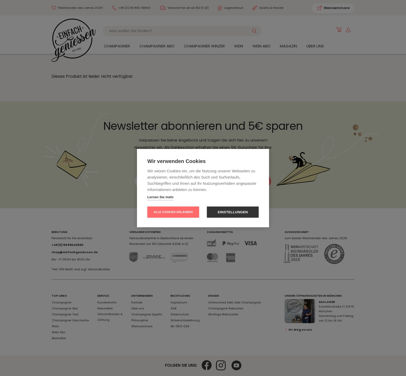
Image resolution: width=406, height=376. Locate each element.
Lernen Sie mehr (160, 197)
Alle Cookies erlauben (173, 212)
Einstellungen (233, 212)
